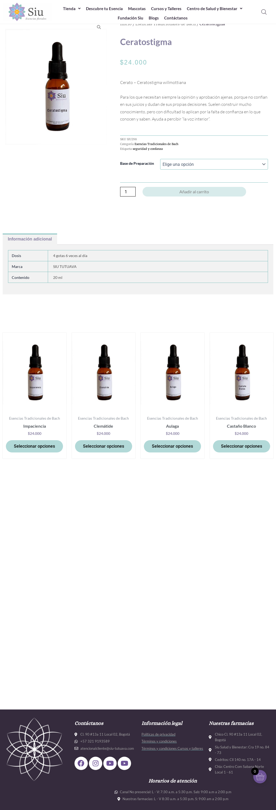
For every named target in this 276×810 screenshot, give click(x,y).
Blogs (154, 17)
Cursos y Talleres (166, 8)
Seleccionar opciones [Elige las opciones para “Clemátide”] (103, 446)
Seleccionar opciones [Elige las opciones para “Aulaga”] (172, 446)
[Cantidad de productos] (128, 192)
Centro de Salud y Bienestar (214, 8)
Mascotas (137, 8)
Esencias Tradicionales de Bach (156, 144)
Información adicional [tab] (30, 239)
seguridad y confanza (148, 149)
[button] (71, 8)
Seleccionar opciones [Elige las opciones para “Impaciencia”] (34, 446)
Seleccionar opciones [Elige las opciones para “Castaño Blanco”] (241, 446)
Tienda (72, 8)
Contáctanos (176, 17)
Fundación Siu (130, 17)
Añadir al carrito (194, 191)
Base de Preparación (137, 163)
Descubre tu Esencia (104, 8)
